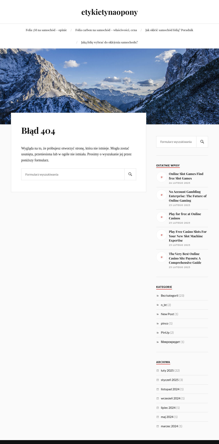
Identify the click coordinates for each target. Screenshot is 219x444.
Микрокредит (170, 342)
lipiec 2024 (168, 407)
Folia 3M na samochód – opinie (46, 30)
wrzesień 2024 (170, 398)
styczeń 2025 (170, 380)
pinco (164, 323)
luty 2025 (167, 370)
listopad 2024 (170, 389)
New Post (167, 314)
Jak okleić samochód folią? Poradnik (169, 30)
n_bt (164, 305)
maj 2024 (167, 417)
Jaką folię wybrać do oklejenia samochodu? (109, 42)
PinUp (165, 332)
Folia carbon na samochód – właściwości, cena (106, 30)
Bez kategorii (169, 295)
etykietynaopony (109, 12)
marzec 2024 (169, 426)
